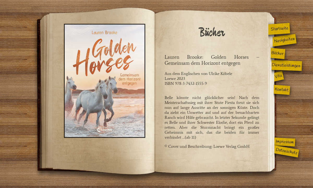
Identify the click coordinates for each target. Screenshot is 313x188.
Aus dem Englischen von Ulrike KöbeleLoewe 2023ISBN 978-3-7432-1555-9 (212, 86)
